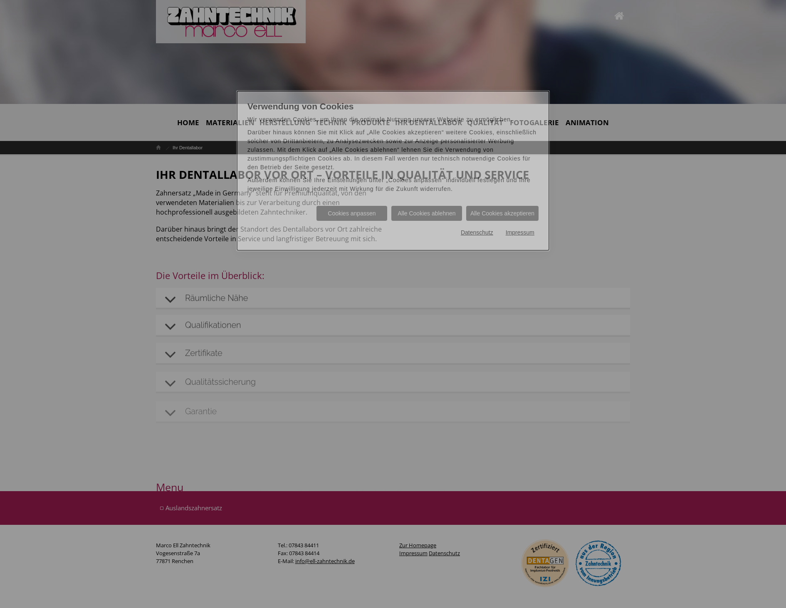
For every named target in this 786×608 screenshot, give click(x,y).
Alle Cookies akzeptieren (502, 213)
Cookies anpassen (352, 213)
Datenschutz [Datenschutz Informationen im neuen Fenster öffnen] (477, 232)
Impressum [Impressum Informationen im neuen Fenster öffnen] (520, 232)
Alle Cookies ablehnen (426, 213)
